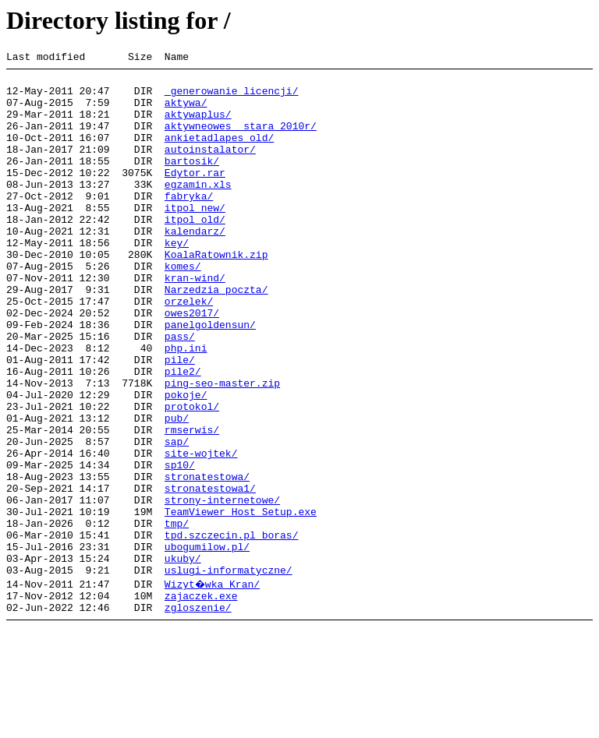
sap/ (177, 518)
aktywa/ (186, 111)
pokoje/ (186, 462)
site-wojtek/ (201, 532)
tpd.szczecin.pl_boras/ (232, 630)
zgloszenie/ (198, 715)
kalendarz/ (195, 266)
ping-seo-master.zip (222, 448)
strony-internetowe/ (222, 588)
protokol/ (192, 476)
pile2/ (183, 434)
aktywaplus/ (198, 125)
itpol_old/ (195, 252)
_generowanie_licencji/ (232, 97)
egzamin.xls (198, 210)
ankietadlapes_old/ (219, 154)
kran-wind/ (195, 322)
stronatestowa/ (207, 560)
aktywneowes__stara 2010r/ (241, 139)
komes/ (183, 308)
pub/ (177, 490)
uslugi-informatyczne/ (228, 673)
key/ (177, 280)
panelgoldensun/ (210, 378)
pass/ (180, 392)
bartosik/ (192, 182)
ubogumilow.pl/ (207, 644)
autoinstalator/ (210, 168)
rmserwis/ (192, 504)
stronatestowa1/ (210, 574)
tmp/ (177, 616)
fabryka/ (189, 224)
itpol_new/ (195, 238)
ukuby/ (183, 658)
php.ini (186, 406)
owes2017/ (192, 364)
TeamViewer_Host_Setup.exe (241, 602)
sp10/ (180, 546)
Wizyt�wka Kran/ (213, 687)
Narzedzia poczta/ (216, 336)
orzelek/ (189, 350)
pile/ (180, 420)
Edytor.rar (195, 196)
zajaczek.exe (201, 701)
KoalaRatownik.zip (216, 294)
